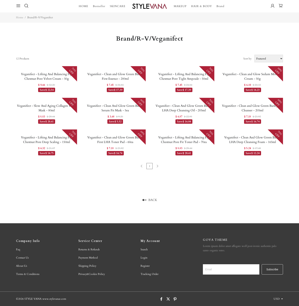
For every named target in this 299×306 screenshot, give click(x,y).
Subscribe (272, 269)
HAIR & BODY (201, 6)
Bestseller (99, 6)
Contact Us (22, 257)
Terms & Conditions (27, 274)
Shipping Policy (87, 266)
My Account (150, 241)
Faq (18, 249)
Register (145, 266)
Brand (220, 6)
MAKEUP (180, 6)
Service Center (90, 241)
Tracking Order (149, 274)
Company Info (28, 241)
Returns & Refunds (89, 249)
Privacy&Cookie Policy (91, 274)
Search (144, 249)
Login (144, 257)
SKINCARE (117, 6)
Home (19, 17)
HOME (83, 6)
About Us (21, 266)
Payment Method (88, 257)
